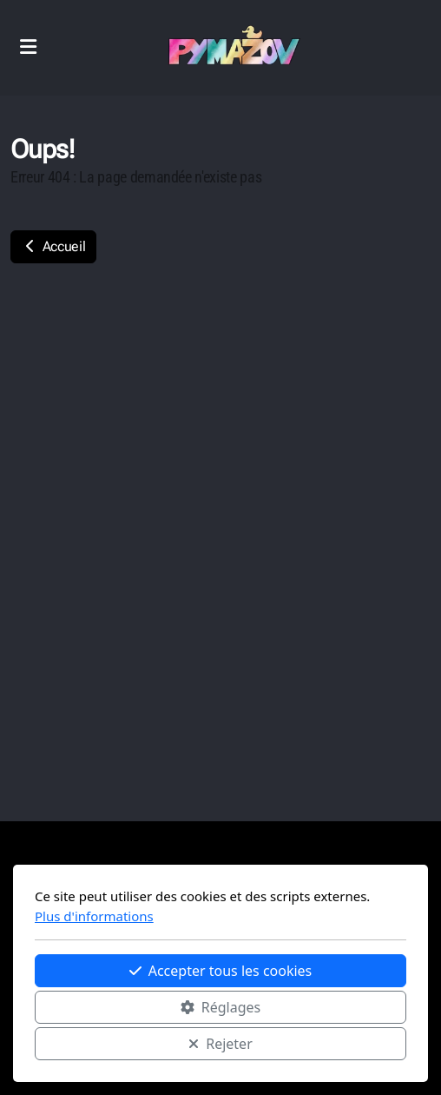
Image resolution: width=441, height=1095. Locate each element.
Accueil (53, 246)
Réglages (220, 1007)
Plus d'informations (94, 916)
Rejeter (220, 1043)
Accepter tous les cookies (221, 970)
